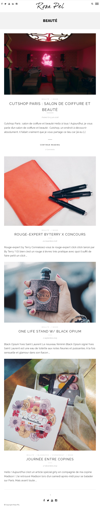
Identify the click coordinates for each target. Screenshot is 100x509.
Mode (55, 99)
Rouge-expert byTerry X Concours (50, 234)
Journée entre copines (50, 459)
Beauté (45, 99)
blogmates (43, 455)
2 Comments (50, 149)
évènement (58, 455)
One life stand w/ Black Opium (50, 331)
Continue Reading (50, 145)
